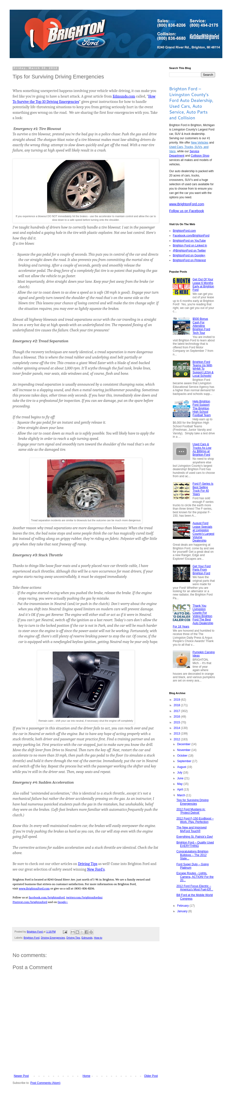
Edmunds (87, 937)
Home (86, 1076)
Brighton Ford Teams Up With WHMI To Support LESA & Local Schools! (203, 369)
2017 (177, 711)
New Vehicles (199, 142)
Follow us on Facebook (186, 211)
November (184, 750)
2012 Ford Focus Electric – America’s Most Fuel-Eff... (194, 887)
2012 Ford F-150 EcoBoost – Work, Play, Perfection (195, 820)
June (180, 778)
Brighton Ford (31, 937)
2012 (177, 739)
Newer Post (21, 1076)
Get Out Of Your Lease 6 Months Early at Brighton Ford (203, 284)
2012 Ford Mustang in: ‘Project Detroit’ (190, 811)
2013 (177, 733)
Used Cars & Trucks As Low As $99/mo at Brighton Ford (202, 449)
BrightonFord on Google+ (189, 255)
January (182, 911)
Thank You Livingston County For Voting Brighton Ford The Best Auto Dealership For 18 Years (193, 616)
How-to (98, 937)
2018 (177, 705)
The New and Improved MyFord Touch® (191, 829)
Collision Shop (200, 155)
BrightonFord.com (184, 230)
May (180, 784)
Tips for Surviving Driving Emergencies (192, 801)
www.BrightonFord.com (186, 204)
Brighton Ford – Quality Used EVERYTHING (195, 844)
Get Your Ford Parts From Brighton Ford (202, 570)
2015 (177, 722)
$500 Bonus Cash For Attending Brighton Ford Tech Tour (201, 326)
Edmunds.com (124, 96)
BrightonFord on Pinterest (189, 260)
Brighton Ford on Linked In (190, 245)
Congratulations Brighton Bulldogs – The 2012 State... (192, 855)
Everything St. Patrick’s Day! (194, 836)
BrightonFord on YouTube (189, 240)
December (184, 744)
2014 (177, 728)
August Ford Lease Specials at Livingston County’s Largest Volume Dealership (203, 531)
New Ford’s (96, 869)
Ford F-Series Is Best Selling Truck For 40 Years (203, 489)
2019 (177, 699)
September (184, 761)
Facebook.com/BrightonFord (191, 235)
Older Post (151, 1076)
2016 (177, 716)
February (183, 905)
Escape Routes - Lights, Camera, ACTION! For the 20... (195, 877)
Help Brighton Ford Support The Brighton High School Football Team (202, 408)
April (180, 789)
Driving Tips (87, 864)
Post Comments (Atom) (45, 1083)
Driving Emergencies (53, 937)
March (181, 795)
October (182, 755)
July (180, 772)
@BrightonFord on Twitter (189, 250)
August (182, 767)
